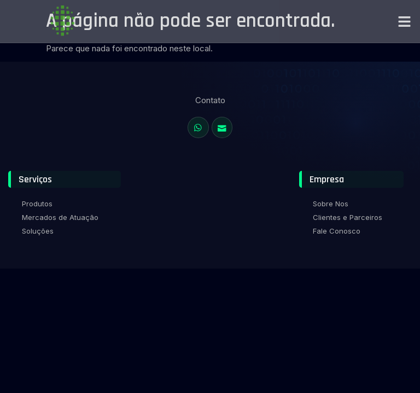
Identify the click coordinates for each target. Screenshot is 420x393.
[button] (404, 21)
